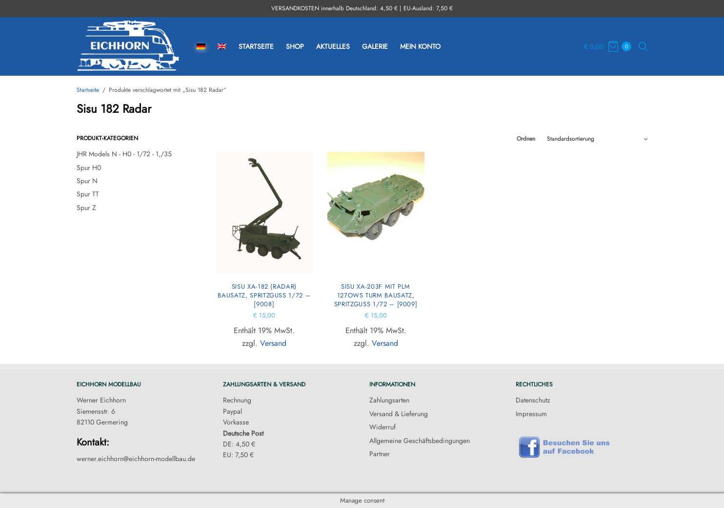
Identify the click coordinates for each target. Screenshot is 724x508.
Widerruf (382, 427)
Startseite (256, 46)
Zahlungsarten (389, 400)
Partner (379, 454)
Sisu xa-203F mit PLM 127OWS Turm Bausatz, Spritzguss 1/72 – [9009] (376, 295)
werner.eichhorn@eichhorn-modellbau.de (136, 459)
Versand (273, 343)
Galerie (375, 46)
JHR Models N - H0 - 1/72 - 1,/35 (124, 154)
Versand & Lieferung (398, 414)
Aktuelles (333, 46)
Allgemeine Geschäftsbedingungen (419, 440)
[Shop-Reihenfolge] (597, 138)
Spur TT (88, 194)
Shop (295, 46)
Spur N (87, 181)
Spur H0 (89, 167)
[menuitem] (201, 47)
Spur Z (86, 207)
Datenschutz (533, 400)
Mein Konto (420, 46)
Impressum (531, 414)
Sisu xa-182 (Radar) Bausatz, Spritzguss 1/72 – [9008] (264, 295)
